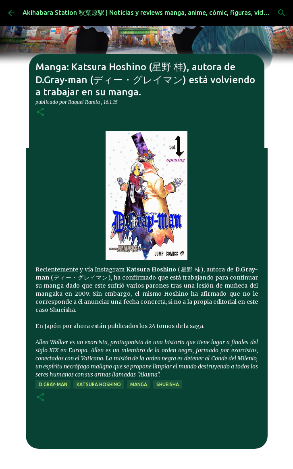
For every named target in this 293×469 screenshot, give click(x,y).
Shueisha (167, 384)
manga (138, 384)
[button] (40, 112)
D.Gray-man (53, 384)
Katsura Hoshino (99, 384)
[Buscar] (282, 13)
